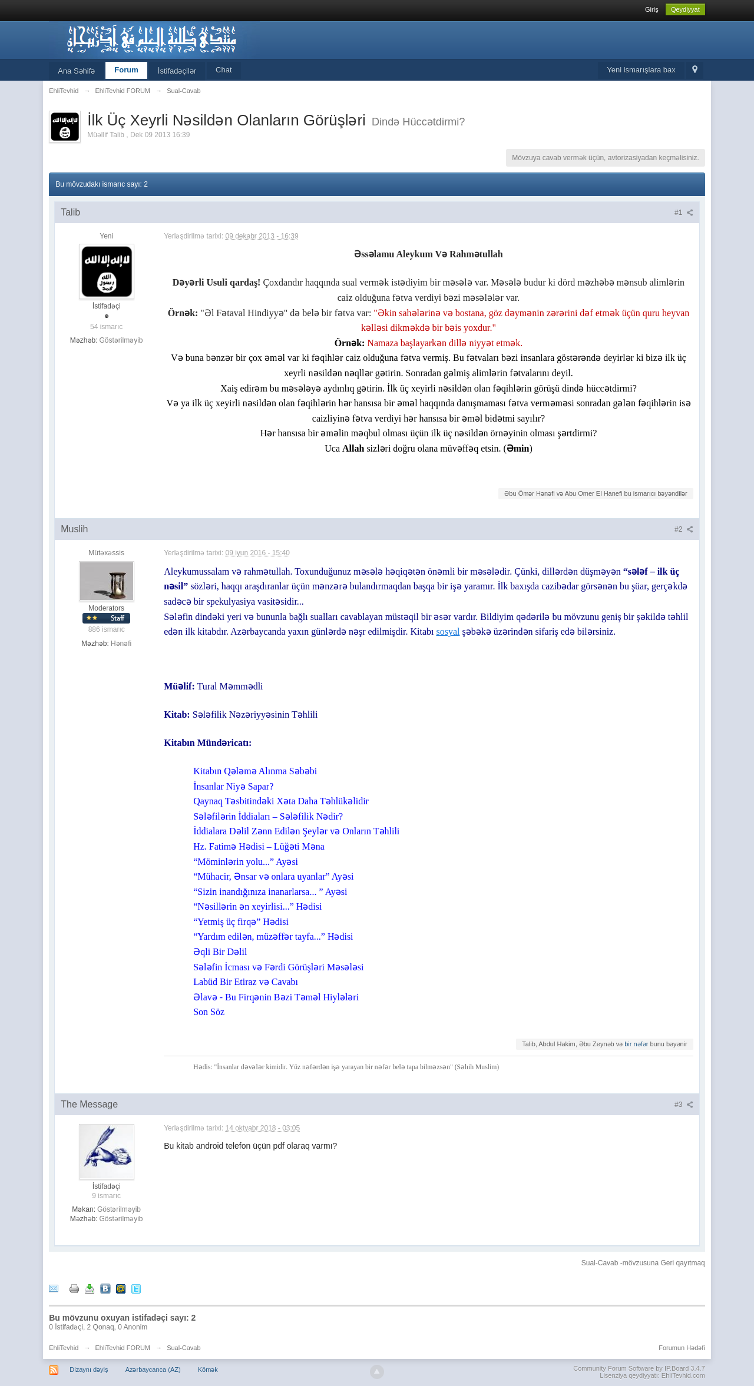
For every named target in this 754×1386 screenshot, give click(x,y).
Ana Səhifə (76, 71)
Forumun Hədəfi (682, 1347)
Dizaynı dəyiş (89, 1369)
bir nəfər (636, 1043)
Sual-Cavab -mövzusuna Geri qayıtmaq (643, 1263)
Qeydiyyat (685, 9)
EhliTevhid (63, 1347)
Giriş (652, 9)
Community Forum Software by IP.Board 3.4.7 (639, 1368)
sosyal (447, 631)
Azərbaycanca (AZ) (153, 1369)
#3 (683, 1104)
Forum (126, 69)
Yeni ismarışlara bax (641, 69)
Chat (224, 69)
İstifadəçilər (177, 71)
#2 (683, 529)
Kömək (208, 1369)
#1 (683, 212)
